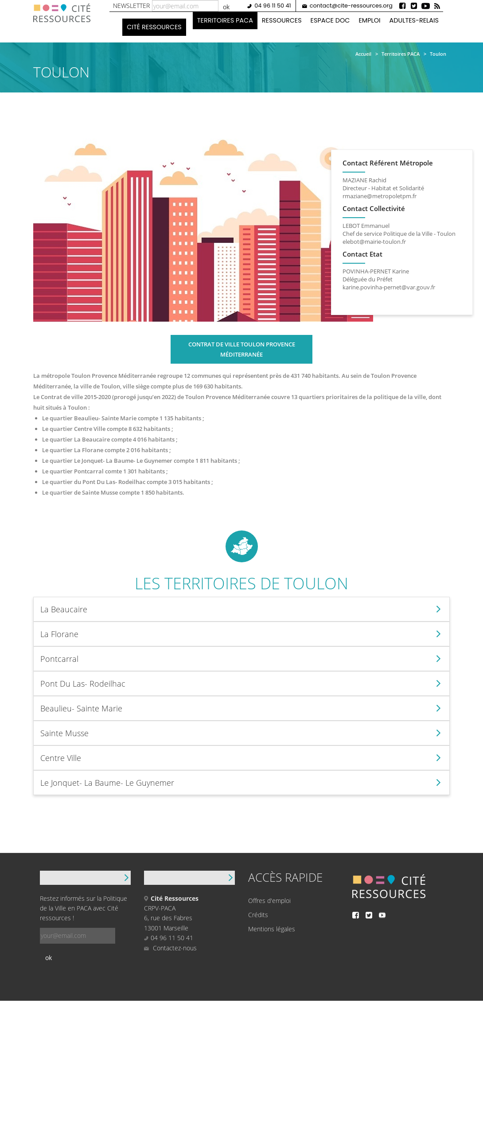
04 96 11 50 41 (272, 5)
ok (225, 7)
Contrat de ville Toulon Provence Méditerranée (241, 349)
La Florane (59, 634)
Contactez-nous (170, 948)
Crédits (258, 914)
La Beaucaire (63, 609)
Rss (437, 6)
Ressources (281, 20)
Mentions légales (271, 929)
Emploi (369, 20)
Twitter (414, 6)
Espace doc (330, 20)
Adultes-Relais (413, 20)
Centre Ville (60, 758)
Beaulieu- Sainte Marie (81, 708)
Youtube (425, 6)
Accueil (363, 53)
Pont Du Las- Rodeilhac (82, 683)
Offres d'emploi (269, 900)
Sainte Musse (64, 733)
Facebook (402, 6)
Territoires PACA (225, 20)
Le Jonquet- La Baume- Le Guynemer (107, 782)
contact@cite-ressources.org (350, 5)
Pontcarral (59, 658)
